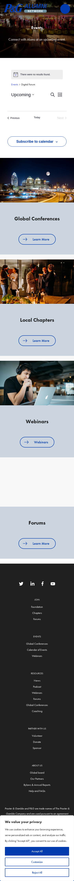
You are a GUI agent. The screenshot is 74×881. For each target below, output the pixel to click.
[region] (37, 848)
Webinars (41, 442)
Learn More (41, 239)
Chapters (37, 613)
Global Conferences (37, 643)
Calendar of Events (37, 650)
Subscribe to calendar (34, 142)
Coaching (37, 711)
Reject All (37, 872)
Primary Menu (65, 9)
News (37, 680)
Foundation (37, 607)
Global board (37, 772)
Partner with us (37, 728)
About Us (37, 765)
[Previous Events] (13, 118)
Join (37, 599)
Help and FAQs (37, 791)
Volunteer (37, 735)
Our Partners (37, 778)
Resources (37, 673)
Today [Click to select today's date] (37, 117)
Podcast (37, 686)
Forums (37, 619)
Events (14, 84)
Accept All (37, 851)
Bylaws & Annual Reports (37, 785)
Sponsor (37, 748)
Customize (37, 862)
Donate (37, 742)
